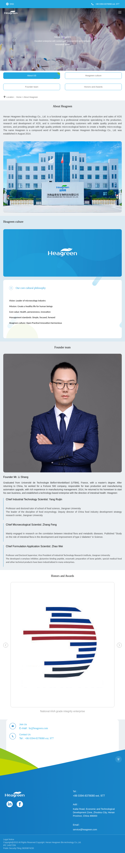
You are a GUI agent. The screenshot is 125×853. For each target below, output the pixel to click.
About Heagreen (31, 97)
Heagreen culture (93, 75)
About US (31, 75)
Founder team (31, 87)
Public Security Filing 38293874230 (18, 848)
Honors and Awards (93, 87)
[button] (5, 645)
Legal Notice (8, 839)
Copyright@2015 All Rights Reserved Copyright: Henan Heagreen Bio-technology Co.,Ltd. (42, 842)
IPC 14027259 (9, 845)
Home (18, 97)
